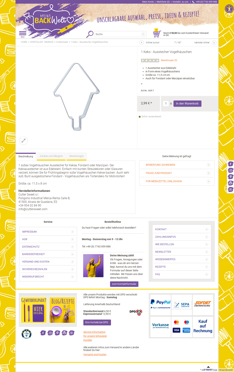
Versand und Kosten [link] (94, 354)
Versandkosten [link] (225, 370)
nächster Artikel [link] (202, 42)
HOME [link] (24, 42)
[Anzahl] (166, 103)
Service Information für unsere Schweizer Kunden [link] (95, 336)
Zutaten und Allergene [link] (51, 156)
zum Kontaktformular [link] (124, 283)
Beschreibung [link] (25, 156)
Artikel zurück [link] (152, 42)
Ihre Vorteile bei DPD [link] (96, 322)
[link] (230, 163)
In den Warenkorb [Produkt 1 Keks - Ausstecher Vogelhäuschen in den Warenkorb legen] (187, 103)
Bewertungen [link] (167, 60)
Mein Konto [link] (148, 1)
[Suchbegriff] (118, 34)
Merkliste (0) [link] (163, 1)
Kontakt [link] (181, 1)
